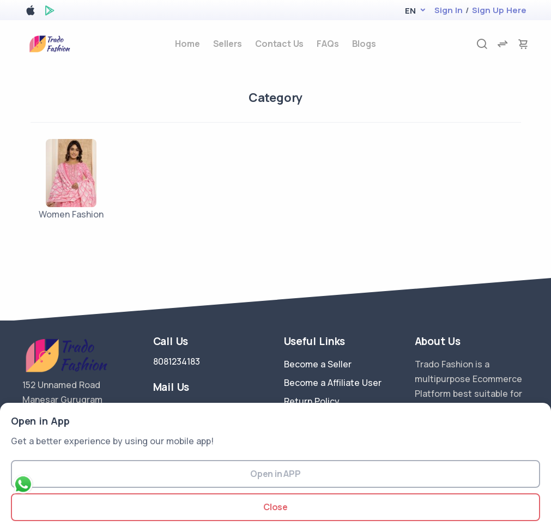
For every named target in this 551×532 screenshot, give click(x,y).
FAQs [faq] (327, 44)
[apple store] (31, 12)
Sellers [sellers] (228, 44)
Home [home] (187, 44)
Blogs (364, 44)
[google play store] (49, 12)
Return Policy (312, 401)
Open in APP (275, 474)
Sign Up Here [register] (499, 10)
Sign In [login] (448, 10)
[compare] (502, 44)
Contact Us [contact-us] (279, 44)
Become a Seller (318, 364)
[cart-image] (523, 44)
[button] (410, 10)
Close (275, 507)
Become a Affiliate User (333, 383)
